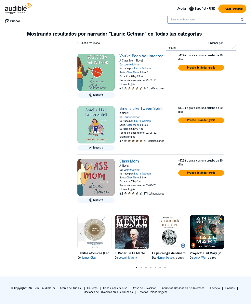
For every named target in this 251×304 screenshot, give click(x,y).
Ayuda (181, 9)
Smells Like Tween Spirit (141, 108)
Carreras (92, 288)
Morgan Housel (165, 257)
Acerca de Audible (71, 288)
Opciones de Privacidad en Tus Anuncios (108, 292)
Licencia (215, 288)
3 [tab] (146, 268)
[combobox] (206, 20)
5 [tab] (155, 268)
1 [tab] (137, 268)
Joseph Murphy (128, 257)
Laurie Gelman (132, 64)
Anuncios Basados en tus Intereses (183, 288)
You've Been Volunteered (141, 56)
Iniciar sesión (232, 8)
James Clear (89, 257)
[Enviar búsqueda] (242, 20)
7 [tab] (165, 268)
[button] (201, 68)
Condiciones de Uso (115, 288)
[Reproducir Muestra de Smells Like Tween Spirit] (96, 148)
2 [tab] (141, 268)
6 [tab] (160, 268)
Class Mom (132, 72)
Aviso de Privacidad (144, 288)
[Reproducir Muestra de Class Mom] (96, 200)
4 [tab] (151, 268)
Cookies (230, 288)
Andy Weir (200, 257)
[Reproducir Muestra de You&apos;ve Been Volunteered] (96, 95)
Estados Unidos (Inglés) (153, 292)
